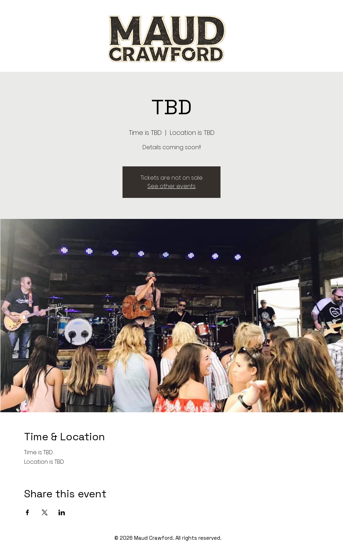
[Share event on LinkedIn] (61, 512)
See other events (171, 186)
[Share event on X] (44, 512)
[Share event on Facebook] (27, 512)
